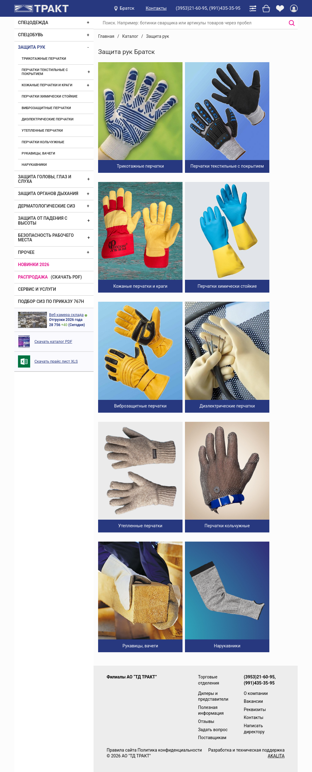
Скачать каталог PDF (53, 341)
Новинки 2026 (33, 264)
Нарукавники (34, 165)
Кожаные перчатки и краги (47, 85)
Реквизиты (255, 709)
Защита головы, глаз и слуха (44, 179)
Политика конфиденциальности (169, 750)
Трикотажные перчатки (44, 59)
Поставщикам (212, 737)
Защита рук (31, 47)
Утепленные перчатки (42, 131)
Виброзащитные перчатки (46, 108)
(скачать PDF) (66, 277)
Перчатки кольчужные (43, 142)
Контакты (156, 8)
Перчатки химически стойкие (49, 96)
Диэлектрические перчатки (47, 119)
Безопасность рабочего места (46, 237)
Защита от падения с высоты (42, 220)
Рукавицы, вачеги (38, 153)
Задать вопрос (213, 729)
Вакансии (253, 701)
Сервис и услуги (37, 289)
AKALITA (276, 755)
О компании (256, 693)
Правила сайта (121, 750)
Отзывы (206, 721)
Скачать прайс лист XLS (56, 361)
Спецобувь (30, 34)
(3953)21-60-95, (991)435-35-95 (208, 8)
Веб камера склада (66, 314)
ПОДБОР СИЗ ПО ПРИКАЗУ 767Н (51, 301)
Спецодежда (33, 22)
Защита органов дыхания (48, 193)
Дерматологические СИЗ (46, 206)
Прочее (26, 252)
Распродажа (33, 277)
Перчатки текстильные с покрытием (45, 72)
